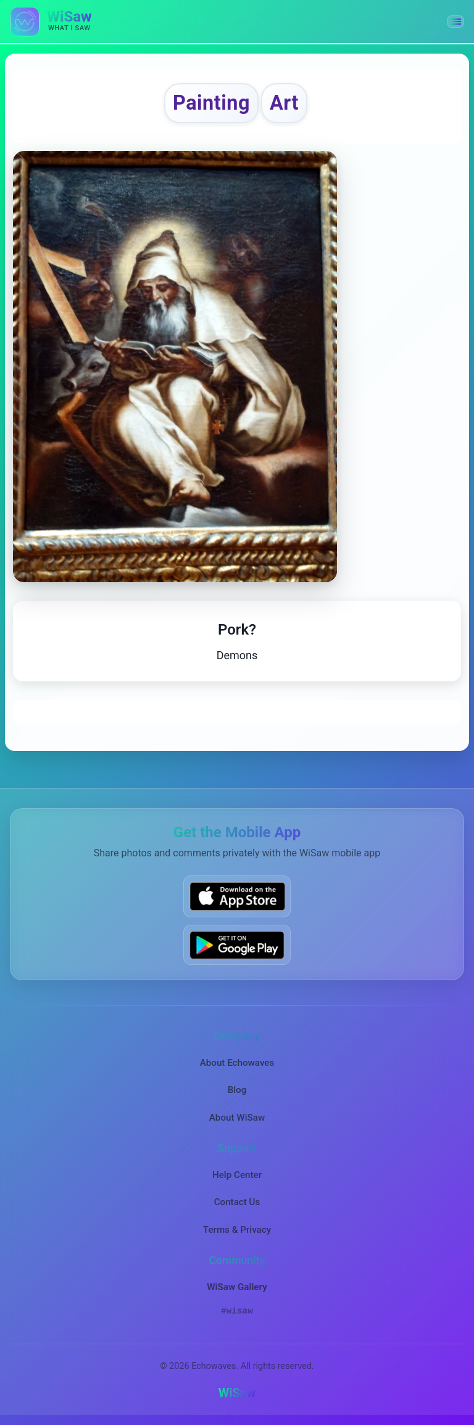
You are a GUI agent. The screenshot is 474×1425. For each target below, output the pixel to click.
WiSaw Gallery (237, 1287)
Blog (237, 1089)
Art (284, 103)
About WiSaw (237, 1117)
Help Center (237, 1174)
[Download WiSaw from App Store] (237, 896)
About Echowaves (237, 1062)
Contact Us (237, 1202)
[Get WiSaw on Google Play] (237, 945)
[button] (455, 21)
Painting (211, 103)
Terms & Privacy (237, 1229)
